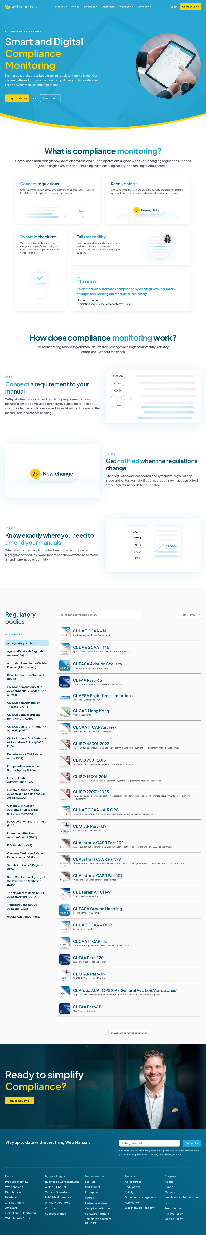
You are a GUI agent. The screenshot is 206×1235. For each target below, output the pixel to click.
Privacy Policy (149, 1150)
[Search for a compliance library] (99, 615)
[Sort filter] (189, 615)
